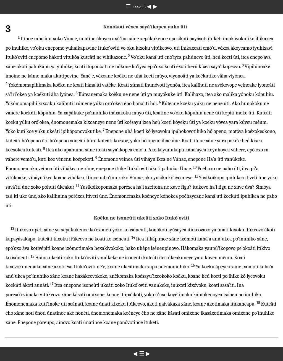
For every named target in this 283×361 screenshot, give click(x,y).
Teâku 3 (139, 7)
